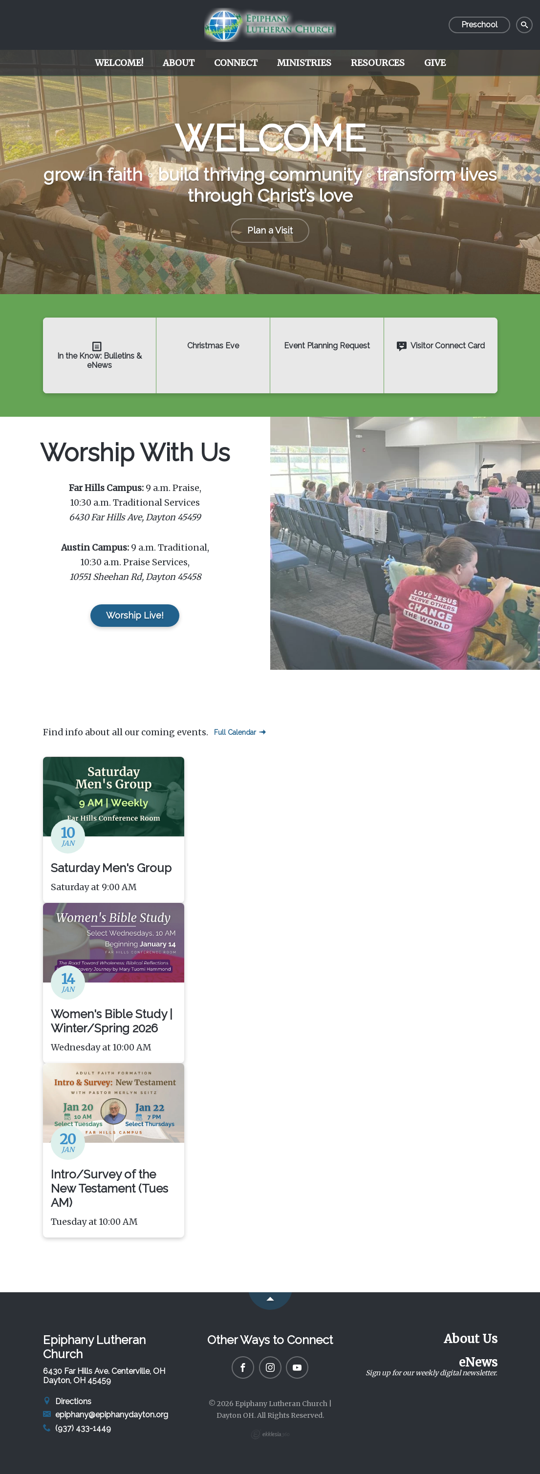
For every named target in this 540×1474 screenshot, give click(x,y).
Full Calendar (240, 732)
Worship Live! (135, 615)
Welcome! (119, 62)
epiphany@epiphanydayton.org (106, 1414)
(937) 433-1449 (77, 1428)
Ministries (304, 62)
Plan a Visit (270, 230)
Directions (67, 1401)
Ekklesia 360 (270, 1434)
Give (435, 62)
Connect (236, 62)
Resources (378, 62)
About (178, 62)
